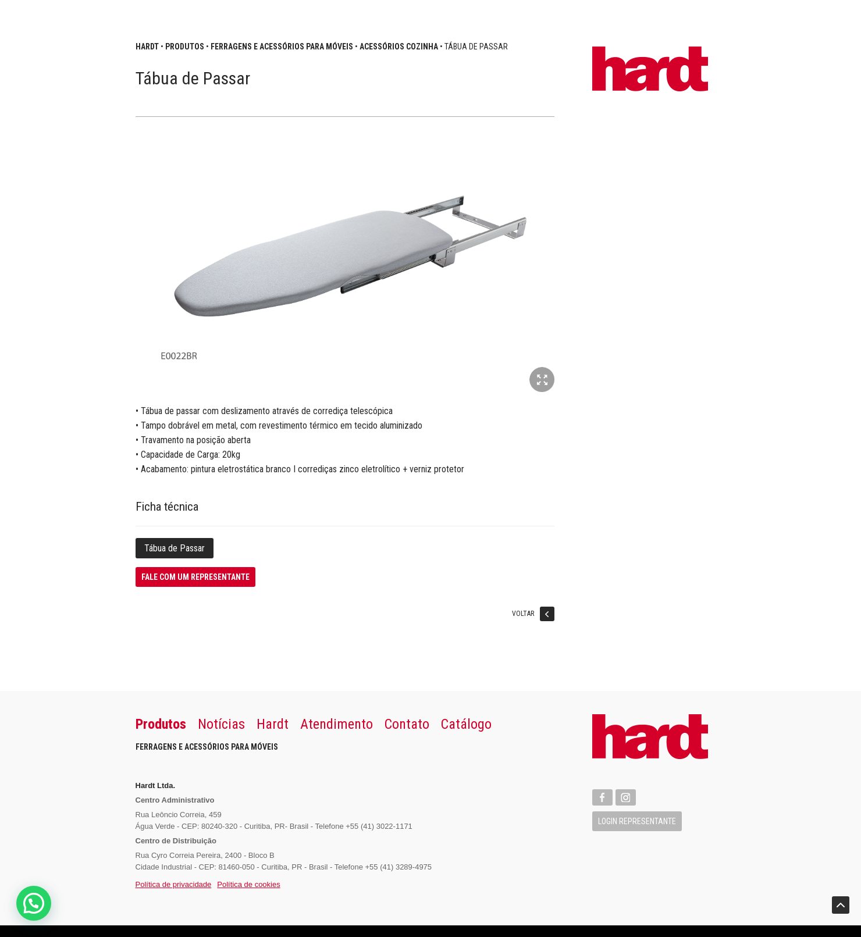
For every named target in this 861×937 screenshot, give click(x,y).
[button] (33, 903)
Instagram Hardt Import (625, 797)
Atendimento (336, 724)
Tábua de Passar (174, 548)
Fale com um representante (195, 577)
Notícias (221, 724)
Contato (407, 724)
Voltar (533, 615)
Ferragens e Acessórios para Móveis (282, 46)
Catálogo (466, 724)
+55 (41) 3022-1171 (379, 826)
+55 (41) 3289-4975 (398, 867)
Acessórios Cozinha (399, 46)
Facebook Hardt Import (602, 797)
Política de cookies (248, 884)
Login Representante (637, 821)
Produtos (184, 46)
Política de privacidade (174, 884)
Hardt (147, 46)
